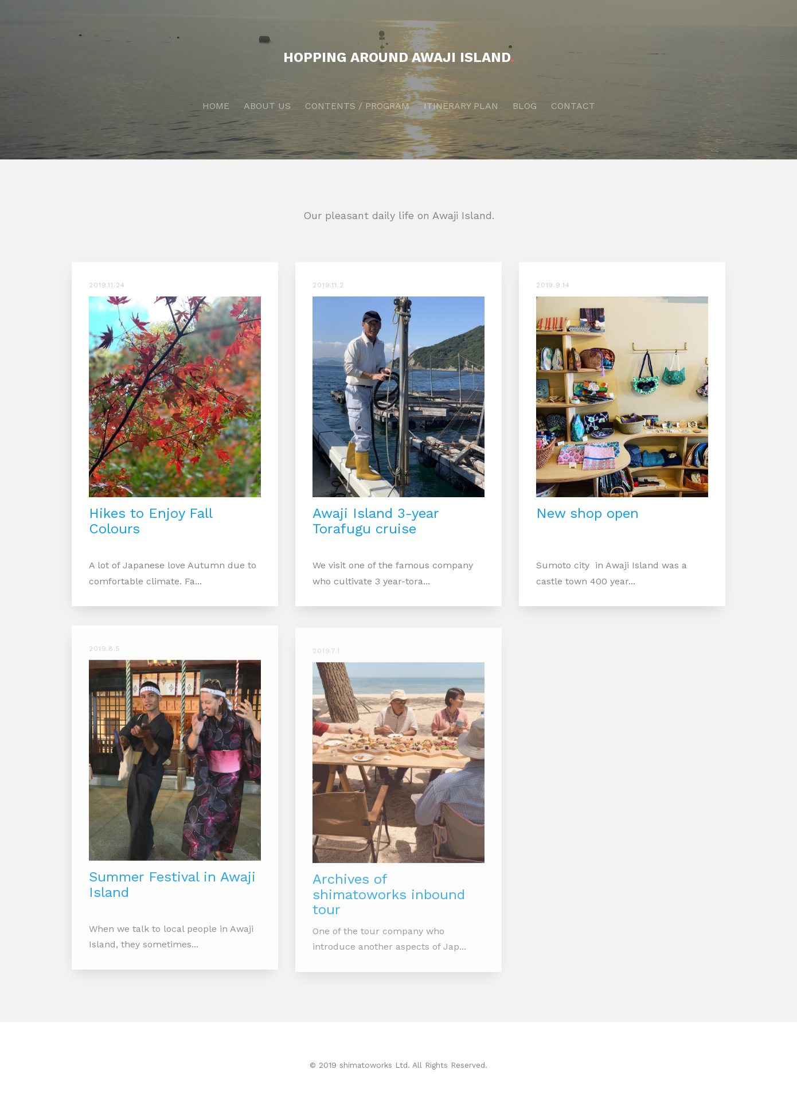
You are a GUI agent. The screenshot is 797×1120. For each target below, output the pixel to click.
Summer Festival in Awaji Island (172, 889)
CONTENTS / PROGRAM (357, 105)
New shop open (587, 513)
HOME (215, 105)
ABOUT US (267, 105)
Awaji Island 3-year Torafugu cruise (375, 520)
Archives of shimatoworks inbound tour (388, 902)
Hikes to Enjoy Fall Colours (150, 520)
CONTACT (573, 105)
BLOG (525, 105)
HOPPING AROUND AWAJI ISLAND (398, 57)
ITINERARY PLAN (461, 105)
